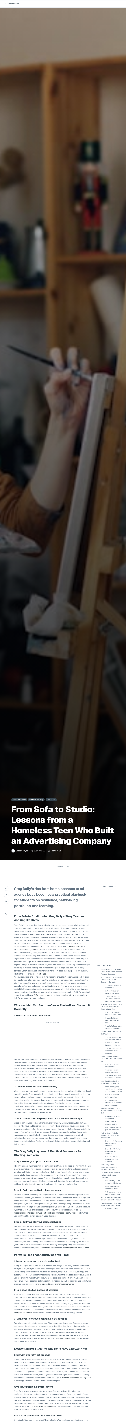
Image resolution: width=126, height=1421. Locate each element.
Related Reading (111, 1209)
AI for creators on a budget (45, 995)
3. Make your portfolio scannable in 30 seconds (113, 1050)
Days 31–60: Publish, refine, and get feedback (113, 1151)
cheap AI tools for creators (49, 1109)
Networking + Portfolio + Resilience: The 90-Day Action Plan (110, 1135)
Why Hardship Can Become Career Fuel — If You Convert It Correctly (111, 979)
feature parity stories (68, 1213)
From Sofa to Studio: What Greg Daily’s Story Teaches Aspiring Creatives (111, 971)
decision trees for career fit (33, 1184)
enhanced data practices (48, 1248)
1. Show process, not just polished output (113, 1038)
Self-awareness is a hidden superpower (113, 1193)
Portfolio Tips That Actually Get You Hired (111, 1033)
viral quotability (44, 1284)
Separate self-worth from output (112, 1117)
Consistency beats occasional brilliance (113, 1182)
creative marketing (75, 946)
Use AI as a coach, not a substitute (112, 1096)
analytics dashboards (23, 1312)
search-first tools (67, 1338)
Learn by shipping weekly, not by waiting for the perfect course (113, 1089)
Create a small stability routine (111, 1123)
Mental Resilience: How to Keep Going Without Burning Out (111, 1110)
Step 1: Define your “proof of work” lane (113, 1013)
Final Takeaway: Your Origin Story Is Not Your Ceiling (111, 1204)
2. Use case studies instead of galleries (112, 1044)
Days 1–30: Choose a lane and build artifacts (113, 1143)
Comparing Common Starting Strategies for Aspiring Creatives (109, 1167)
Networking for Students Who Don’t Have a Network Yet (111, 1058)
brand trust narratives (64, 1284)
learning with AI (67, 995)
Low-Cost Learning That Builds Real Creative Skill (110, 1082)
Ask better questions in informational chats (113, 1076)
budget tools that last (74, 1109)
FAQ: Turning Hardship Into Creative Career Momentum (111, 1198)
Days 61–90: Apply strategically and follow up (112, 1159)
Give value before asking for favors (112, 1071)
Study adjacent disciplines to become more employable (113, 1102)
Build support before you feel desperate (113, 1128)
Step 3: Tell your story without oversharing (113, 1027)
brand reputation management (76, 1248)
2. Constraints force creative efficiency (112, 992)
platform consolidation (43, 1406)
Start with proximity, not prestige (112, 1065)
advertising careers (29, 949)
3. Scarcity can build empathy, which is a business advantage (113, 998)
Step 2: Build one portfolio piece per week (112, 1020)
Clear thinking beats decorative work (112, 1187)
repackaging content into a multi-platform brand (34, 1213)
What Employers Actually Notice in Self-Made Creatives (110, 1175)
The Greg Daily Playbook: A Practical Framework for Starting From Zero (111, 1006)
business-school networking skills (76, 1377)
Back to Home (12, 4)
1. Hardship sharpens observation (113, 986)
